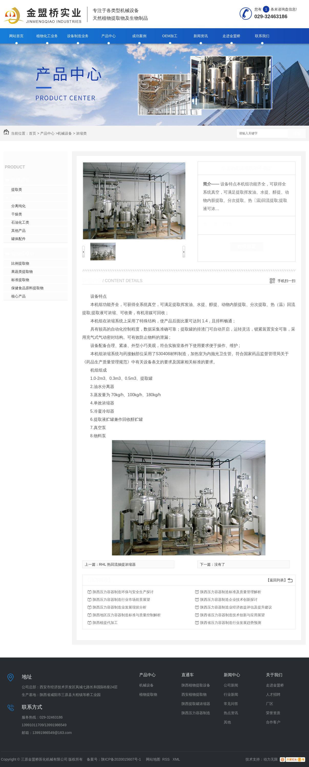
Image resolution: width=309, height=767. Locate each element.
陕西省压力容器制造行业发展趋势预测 (230, 623)
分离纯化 (18, 206)
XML (176, 759)
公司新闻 (231, 685)
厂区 (269, 704)
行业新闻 (231, 694)
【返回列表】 (276, 580)
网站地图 (153, 759)
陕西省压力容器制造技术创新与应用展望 (232, 615)
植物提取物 (22, 253)
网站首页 (16, 36)
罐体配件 (18, 239)
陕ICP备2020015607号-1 (121, 759)
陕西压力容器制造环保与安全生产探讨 (123, 592)
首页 (32, 133)
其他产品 (18, 230)
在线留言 (246, 246)
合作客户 (273, 722)
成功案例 (139, 36)
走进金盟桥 (231, 36)
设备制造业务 (78, 36)
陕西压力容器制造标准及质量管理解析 (230, 592)
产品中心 (108, 36)
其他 (227, 722)
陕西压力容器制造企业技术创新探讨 (229, 599)
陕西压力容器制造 (196, 713)
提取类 (16, 189)
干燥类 (16, 214)
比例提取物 (20, 263)
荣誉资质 (273, 713)
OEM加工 (170, 36)
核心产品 (18, 296)
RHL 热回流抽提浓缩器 (117, 564)
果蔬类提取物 (22, 272)
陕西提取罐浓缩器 (196, 704)
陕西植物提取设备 (196, 685)
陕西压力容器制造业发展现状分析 (119, 607)
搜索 (297, 134)
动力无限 (270, 759)
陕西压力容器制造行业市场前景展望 (121, 599)
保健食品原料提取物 (27, 288)
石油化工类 (20, 222)
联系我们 (262, 36)
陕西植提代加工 (105, 623)
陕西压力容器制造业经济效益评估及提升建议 (236, 607)
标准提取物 (20, 280)
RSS (166, 759)
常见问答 (231, 704)
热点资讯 (231, 713)
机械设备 (65, 133)
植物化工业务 (47, 36)
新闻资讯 (201, 36)
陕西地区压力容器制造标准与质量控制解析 (127, 615)
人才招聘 (273, 694)
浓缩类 (81, 133)
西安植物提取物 (194, 694)
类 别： (212, 224)
